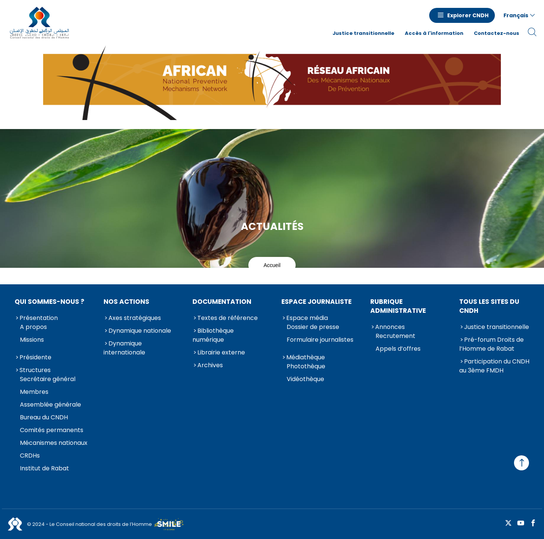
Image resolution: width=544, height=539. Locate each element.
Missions (32, 339)
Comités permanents (51, 430)
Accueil (271, 265)
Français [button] (515, 15)
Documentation (221, 301)
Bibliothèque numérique (213, 335)
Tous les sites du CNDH (489, 306)
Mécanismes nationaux (53, 442)
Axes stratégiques (134, 318)
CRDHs (30, 455)
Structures (35, 370)
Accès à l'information (434, 33)
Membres (34, 391)
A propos (33, 327)
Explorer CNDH (467, 15)
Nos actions (126, 301)
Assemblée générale (50, 404)
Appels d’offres (398, 348)
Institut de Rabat (44, 468)
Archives (210, 365)
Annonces (390, 327)
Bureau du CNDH (44, 417)
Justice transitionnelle (363, 33)
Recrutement (395, 336)
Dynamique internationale (124, 348)
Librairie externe (221, 352)
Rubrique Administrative (398, 306)
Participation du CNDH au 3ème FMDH (494, 366)
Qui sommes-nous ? (49, 301)
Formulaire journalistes (320, 339)
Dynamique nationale (139, 330)
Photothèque (306, 366)
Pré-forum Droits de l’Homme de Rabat (491, 344)
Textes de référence (227, 318)
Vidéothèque (305, 379)
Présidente (35, 357)
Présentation (39, 318)
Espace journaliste (316, 301)
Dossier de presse (313, 327)
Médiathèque (305, 357)
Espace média (307, 318)
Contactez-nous (496, 33)
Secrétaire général (47, 379)
